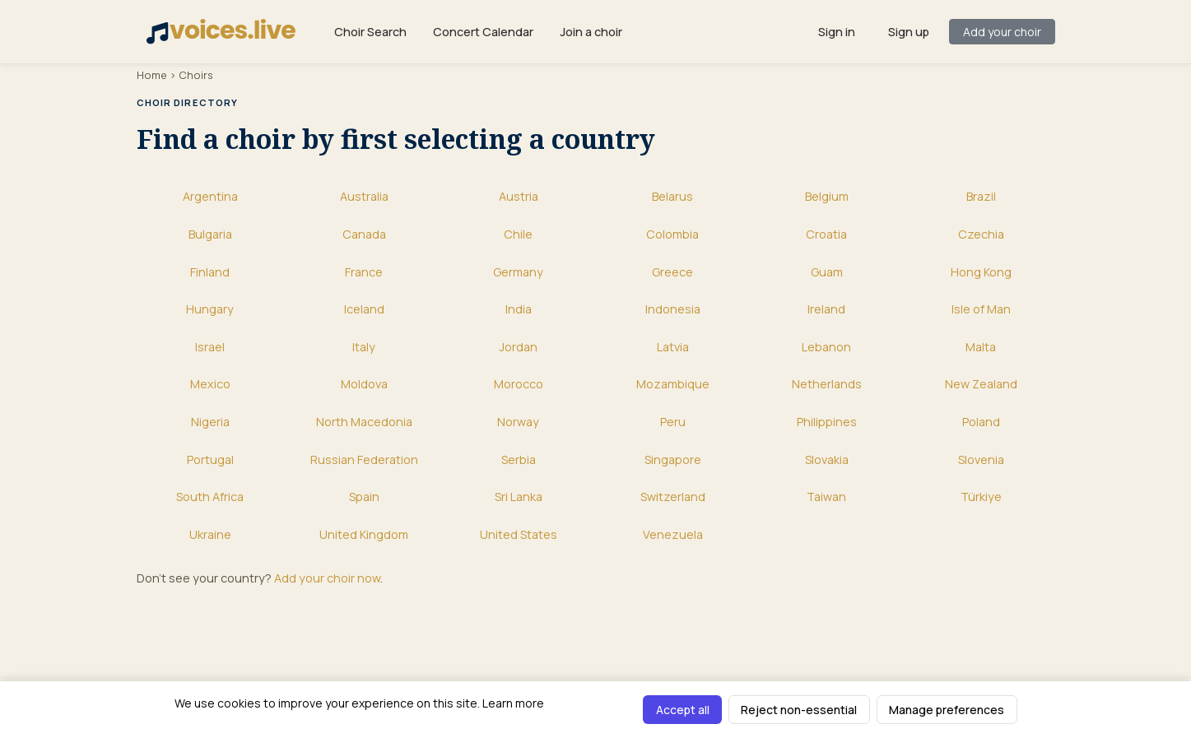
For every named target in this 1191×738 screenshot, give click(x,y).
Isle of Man (981, 309)
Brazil (981, 196)
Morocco (518, 384)
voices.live (221, 30)
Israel (210, 347)
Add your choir (1002, 31)
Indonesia (672, 309)
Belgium (827, 196)
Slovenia (981, 459)
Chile (518, 234)
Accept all (682, 709)
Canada (364, 234)
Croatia (826, 234)
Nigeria (210, 421)
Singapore (672, 459)
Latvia (673, 347)
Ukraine (210, 534)
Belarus (672, 196)
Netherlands (827, 384)
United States (518, 534)
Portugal (210, 459)
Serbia (518, 459)
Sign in (836, 31)
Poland (981, 421)
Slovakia (827, 459)
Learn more (513, 703)
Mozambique (672, 384)
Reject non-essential (799, 709)
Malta (980, 347)
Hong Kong (981, 272)
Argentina (210, 196)
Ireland (826, 309)
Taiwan (826, 496)
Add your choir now (327, 578)
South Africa (210, 496)
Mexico (210, 384)
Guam (827, 272)
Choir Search (370, 31)
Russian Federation (364, 459)
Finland (210, 272)
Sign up (908, 31)
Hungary (210, 309)
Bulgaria (210, 234)
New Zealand (981, 384)
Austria (518, 196)
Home (152, 74)
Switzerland (672, 496)
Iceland (364, 309)
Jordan (518, 347)
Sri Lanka (518, 496)
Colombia (672, 234)
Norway (518, 421)
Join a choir (591, 31)
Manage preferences (946, 709)
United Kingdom (363, 534)
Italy (363, 347)
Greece (672, 272)
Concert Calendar (483, 31)
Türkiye (981, 496)
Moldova (364, 384)
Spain (364, 496)
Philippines (827, 421)
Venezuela (673, 534)
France (364, 272)
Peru (673, 421)
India (518, 309)
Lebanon (826, 347)
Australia (364, 196)
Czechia (981, 234)
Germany (518, 272)
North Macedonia (364, 421)
